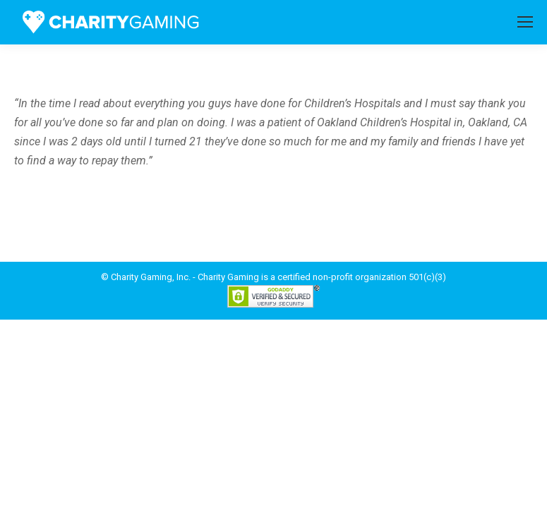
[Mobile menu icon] (525, 22)
